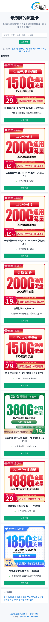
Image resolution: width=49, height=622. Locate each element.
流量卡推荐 (21, 597)
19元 (39, 49)
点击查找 (24, 42)
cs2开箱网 (29, 600)
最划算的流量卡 (10, 597)
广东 (23, 51)
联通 (14, 49)
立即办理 (24, 120)
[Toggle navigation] (3, 6)
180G (28, 51)
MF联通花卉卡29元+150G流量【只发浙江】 (24, 108)
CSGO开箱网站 (33, 597)
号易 (11, 600)
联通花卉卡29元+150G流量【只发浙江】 (24, 373)
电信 (18, 49)
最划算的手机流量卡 (18, 614)
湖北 (30, 49)
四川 (34, 49)
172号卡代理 (19, 600)
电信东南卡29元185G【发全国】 (24, 570)
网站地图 (34, 614)
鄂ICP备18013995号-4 (29, 616)
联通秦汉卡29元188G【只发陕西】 (24, 506)
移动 (22, 49)
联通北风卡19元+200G (24, 308)
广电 (26, 49)
